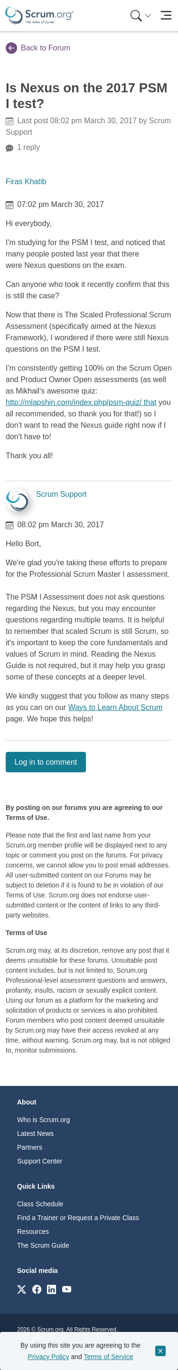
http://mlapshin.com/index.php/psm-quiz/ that (81, 402)
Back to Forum (38, 48)
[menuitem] (140, 15)
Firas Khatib (26, 181)
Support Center (39, 1161)
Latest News (35, 1133)
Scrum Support (61, 494)
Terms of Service (108, 1356)
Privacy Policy (48, 1356)
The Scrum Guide (43, 1245)
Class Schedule (40, 1204)
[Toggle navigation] (166, 15)
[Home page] (39, 15)
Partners (29, 1147)
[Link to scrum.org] (21, 1289)
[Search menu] (141, 15)
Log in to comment (46, 762)
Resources (33, 1231)
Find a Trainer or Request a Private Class (78, 1218)
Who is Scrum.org (43, 1120)
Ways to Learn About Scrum (115, 707)
